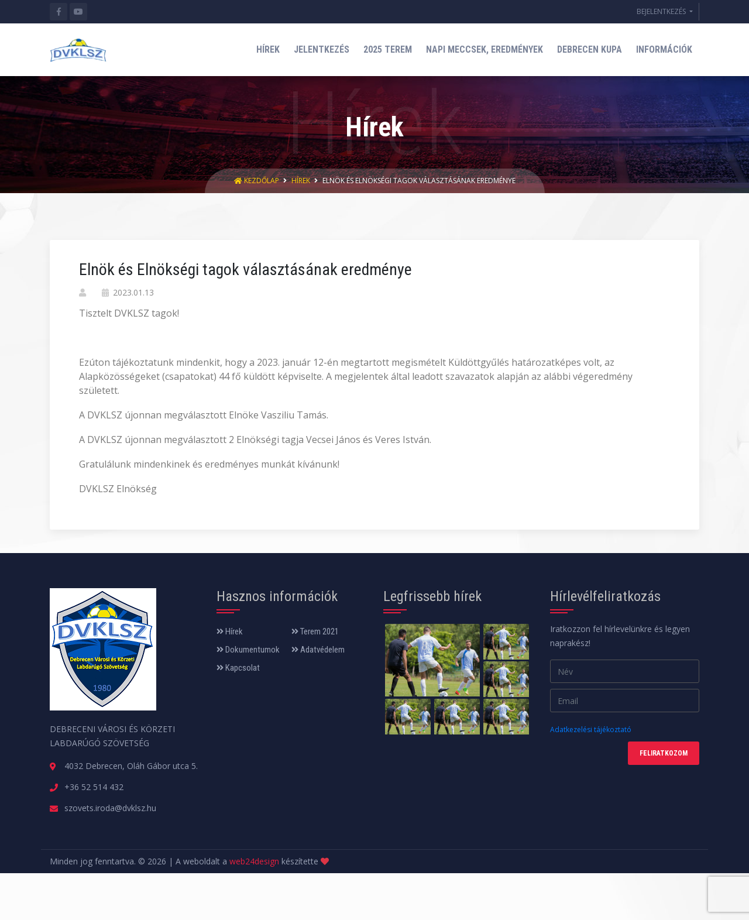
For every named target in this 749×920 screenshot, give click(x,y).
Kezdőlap (257, 181)
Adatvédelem (318, 649)
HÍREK (268, 49)
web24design (254, 861)
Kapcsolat (238, 667)
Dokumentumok (248, 649)
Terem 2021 (315, 631)
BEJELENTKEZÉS (662, 11)
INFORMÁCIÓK (664, 49)
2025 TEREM (387, 49)
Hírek (300, 181)
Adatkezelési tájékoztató (590, 729)
